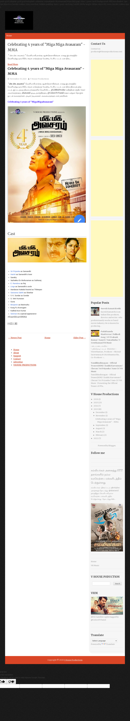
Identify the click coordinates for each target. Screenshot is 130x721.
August (99, 428)
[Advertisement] (107, 98)
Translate (108, 644)
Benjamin (14, 305)
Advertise (18, 362)
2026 (96, 399)
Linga (12, 286)
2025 (96, 402)
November (100, 416)
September (101, 425)
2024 (96, 406)
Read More (13, 64)
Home (9, 36)
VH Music (95, 565)
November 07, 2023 (18, 79)
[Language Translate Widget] (104, 641)
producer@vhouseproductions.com (106, 51)
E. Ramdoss (15, 283)
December (100, 412)
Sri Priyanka (15, 271)
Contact (17, 359)
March (98, 432)
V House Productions (73, 660)
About (16, 353)
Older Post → (79, 338)
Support (17, 356)
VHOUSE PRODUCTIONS (24, 365)
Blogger (112, 445)
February (100, 435)
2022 (96, 438)
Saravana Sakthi (17, 293)
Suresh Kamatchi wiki (111, 308)
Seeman (13, 314)
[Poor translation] (11, 681)
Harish (13, 274)
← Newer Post (15, 338)
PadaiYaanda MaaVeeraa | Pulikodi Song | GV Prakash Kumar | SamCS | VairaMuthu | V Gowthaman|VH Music (105, 337)
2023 (96, 409)
